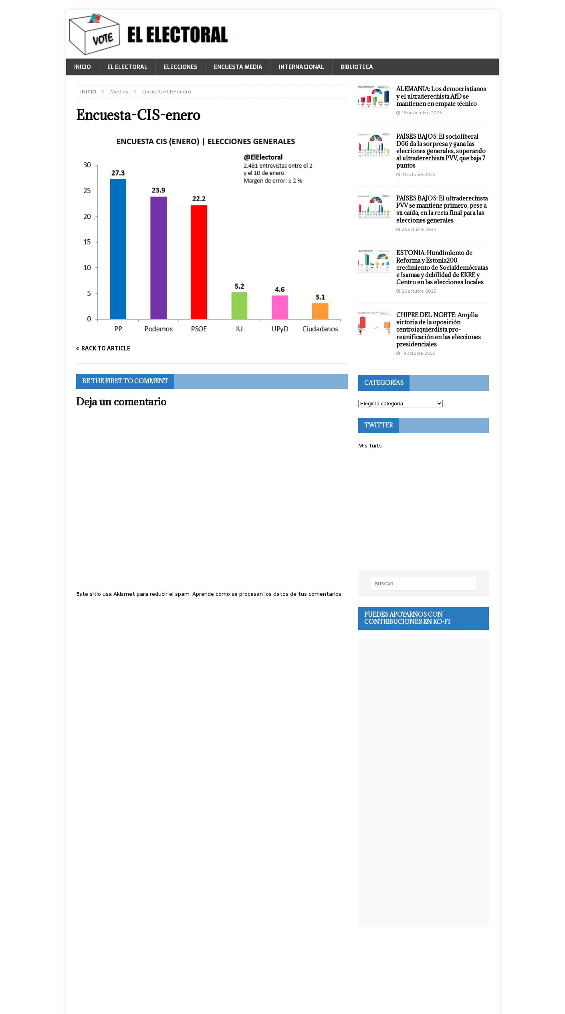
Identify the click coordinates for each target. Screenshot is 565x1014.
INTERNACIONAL (301, 67)
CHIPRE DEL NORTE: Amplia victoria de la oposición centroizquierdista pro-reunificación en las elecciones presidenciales (438, 329)
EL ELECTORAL (127, 67)
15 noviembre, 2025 (422, 112)
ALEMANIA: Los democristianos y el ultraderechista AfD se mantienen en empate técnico (441, 96)
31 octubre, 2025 (418, 174)
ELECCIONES (181, 67)
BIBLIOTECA (357, 67)
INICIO (82, 67)
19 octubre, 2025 (418, 353)
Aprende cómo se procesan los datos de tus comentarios (266, 593)
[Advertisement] (423, 510)
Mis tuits (370, 445)
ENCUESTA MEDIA (238, 67)
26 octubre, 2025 (419, 229)
